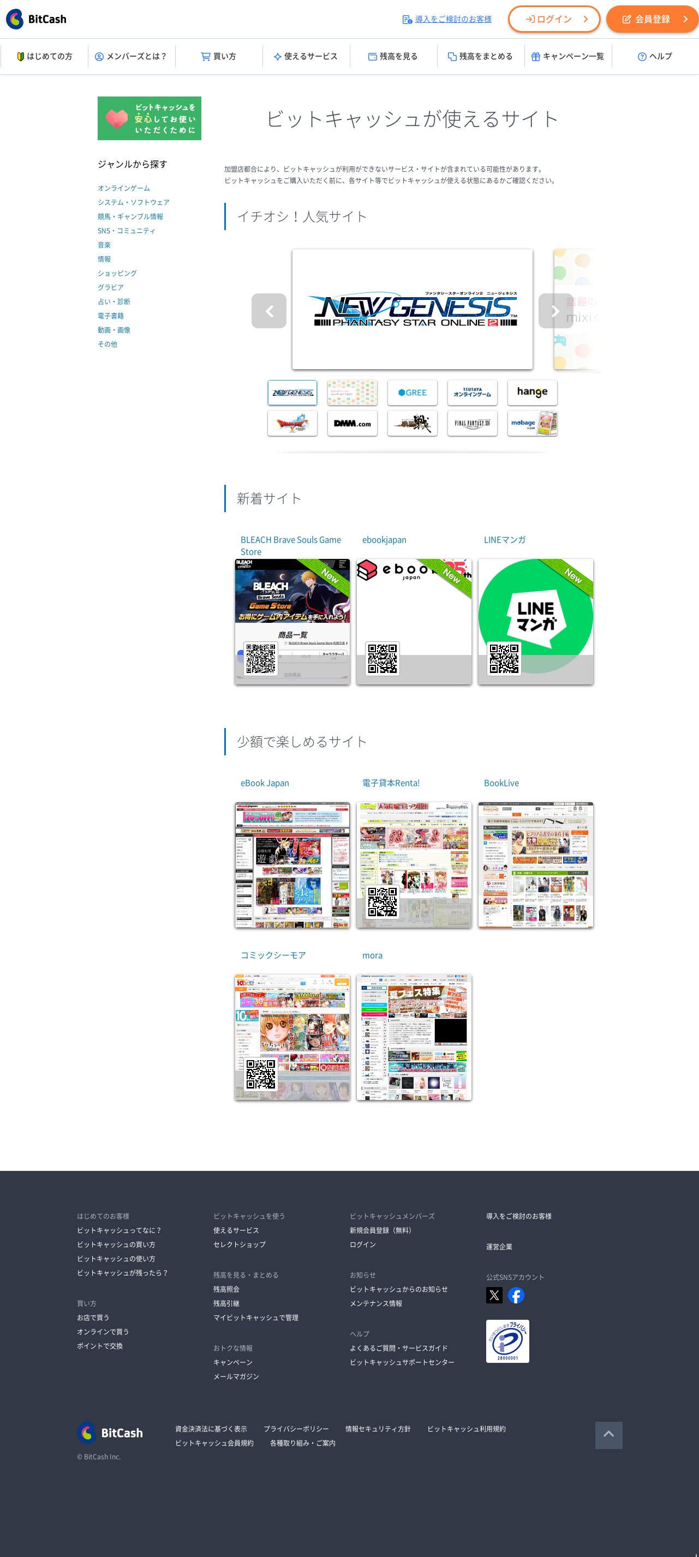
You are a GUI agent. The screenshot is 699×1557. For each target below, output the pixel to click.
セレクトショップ (239, 1244)
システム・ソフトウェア (134, 202)
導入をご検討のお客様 (447, 19)
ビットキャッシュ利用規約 (466, 1429)
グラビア (111, 287)
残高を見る (393, 56)
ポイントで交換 (100, 1346)
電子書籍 (111, 315)
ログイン (549, 19)
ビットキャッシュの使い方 (116, 1258)
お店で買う (93, 1317)
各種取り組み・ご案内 (303, 1443)
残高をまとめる (480, 56)
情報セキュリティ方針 (378, 1429)
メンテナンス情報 (376, 1303)
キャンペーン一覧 (567, 56)
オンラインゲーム (124, 188)
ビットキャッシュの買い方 (116, 1244)
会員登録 (646, 19)
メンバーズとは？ (131, 56)
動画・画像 (114, 330)
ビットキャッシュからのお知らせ (399, 1289)
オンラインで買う (103, 1331)
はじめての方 (44, 56)
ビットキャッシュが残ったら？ (123, 1273)
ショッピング (117, 273)
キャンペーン (233, 1362)
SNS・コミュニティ (127, 230)
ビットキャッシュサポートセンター (402, 1362)
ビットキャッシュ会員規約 (214, 1443)
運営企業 (499, 1246)
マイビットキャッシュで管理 (255, 1317)
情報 (104, 259)
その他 (107, 344)
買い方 (218, 56)
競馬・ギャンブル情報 (130, 216)
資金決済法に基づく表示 (211, 1429)
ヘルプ (655, 56)
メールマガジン (236, 1376)
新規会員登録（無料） (382, 1230)
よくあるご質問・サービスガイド (399, 1348)
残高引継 (226, 1303)
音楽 (104, 245)
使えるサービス (306, 56)
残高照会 (226, 1289)
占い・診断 (114, 301)
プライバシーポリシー (296, 1429)
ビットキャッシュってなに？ (119, 1230)
